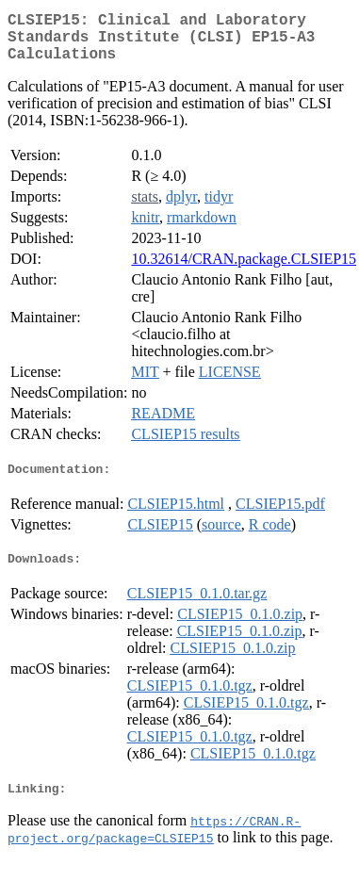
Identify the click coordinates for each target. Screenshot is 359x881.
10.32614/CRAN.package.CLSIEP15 (243, 270)
